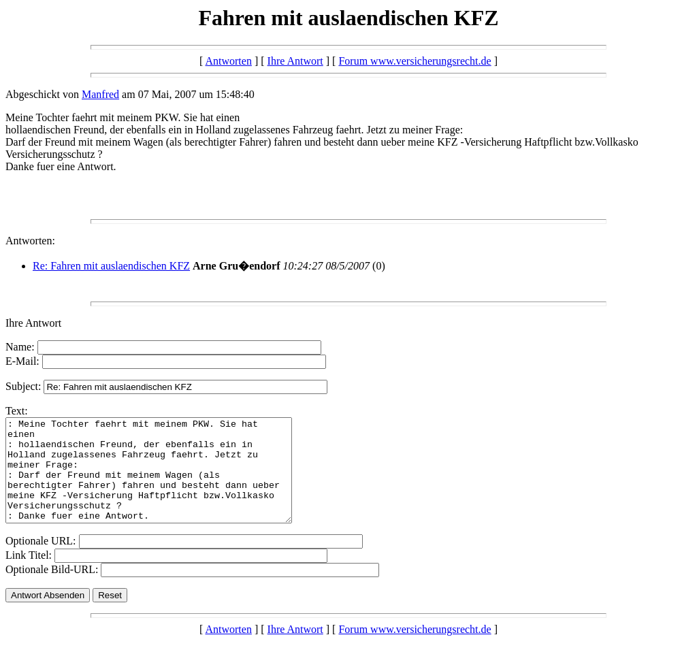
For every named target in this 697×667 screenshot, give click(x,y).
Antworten (228, 61)
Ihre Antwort (295, 61)
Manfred (100, 94)
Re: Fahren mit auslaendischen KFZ (111, 266)
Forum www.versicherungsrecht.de (414, 61)
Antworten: (30, 240)
